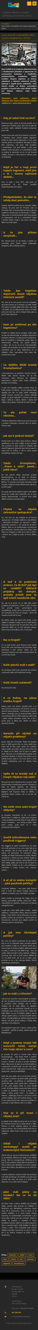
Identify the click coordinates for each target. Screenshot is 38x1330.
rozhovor (30, 1259)
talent (13, 1259)
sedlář (22, 1255)
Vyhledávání (29, 4)
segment (6, 1263)
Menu (34, 4)
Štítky (4, 1255)
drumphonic (19, 1263)
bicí (21, 1259)
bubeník (12, 1255)
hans (5, 1259)
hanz (30, 1255)
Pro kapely (5, 24)
